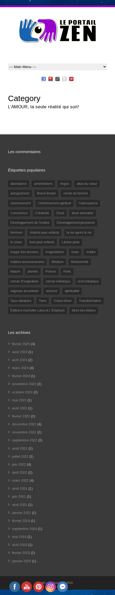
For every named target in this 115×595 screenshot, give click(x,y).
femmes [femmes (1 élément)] (16, 232)
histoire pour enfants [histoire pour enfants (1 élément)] (44, 232)
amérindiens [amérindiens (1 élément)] (43, 184)
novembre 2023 (24, 384)
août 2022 (19, 448)
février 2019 (21, 521)
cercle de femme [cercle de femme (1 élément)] (75, 193)
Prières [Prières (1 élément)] (51, 271)
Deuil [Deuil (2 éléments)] (60, 213)
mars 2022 (20, 480)
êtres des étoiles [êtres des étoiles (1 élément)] (84, 310)
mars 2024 (20, 368)
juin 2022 (19, 464)
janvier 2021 (21, 513)
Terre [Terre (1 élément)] (42, 301)
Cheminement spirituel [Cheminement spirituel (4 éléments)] (54, 203)
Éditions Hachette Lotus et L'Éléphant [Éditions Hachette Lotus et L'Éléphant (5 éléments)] (37, 310)
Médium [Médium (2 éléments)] (58, 262)
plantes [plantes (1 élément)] (33, 271)
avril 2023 (19, 408)
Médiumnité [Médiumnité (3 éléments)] (79, 262)
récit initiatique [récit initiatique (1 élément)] (88, 281)
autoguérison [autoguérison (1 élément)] (20, 193)
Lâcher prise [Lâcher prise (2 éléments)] (71, 242)
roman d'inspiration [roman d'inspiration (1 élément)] (24, 281)
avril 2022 (19, 472)
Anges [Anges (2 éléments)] (64, 184)
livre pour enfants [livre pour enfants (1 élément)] (42, 242)
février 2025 (21, 344)
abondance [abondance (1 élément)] (18, 184)
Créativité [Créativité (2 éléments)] (42, 213)
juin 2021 (19, 496)
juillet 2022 (20, 456)
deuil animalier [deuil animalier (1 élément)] (82, 213)
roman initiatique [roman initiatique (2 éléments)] (58, 281)
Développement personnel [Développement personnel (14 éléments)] (76, 223)
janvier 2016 (21, 561)
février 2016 (21, 553)
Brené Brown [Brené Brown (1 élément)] (46, 193)
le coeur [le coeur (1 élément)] (16, 242)
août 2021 (19, 488)
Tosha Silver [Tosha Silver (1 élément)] (63, 301)
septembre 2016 (24, 529)
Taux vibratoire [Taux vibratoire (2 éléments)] (20, 301)
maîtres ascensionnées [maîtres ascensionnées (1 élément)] (27, 262)
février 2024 (21, 376)
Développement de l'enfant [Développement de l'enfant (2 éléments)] (29, 223)
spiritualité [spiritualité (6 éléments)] (72, 291)
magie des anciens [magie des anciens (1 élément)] (24, 252)
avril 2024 (19, 360)
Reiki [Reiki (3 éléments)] (67, 271)
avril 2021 (19, 505)
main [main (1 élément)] (75, 252)
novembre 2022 (24, 432)
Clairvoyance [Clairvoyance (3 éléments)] (88, 203)
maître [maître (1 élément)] (91, 252)
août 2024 (19, 352)
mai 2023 (19, 400)
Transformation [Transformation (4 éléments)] (90, 301)
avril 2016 (19, 545)
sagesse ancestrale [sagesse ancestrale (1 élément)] (24, 291)
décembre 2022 (24, 424)
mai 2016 (19, 537)
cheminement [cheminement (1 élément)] (20, 203)
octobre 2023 (22, 392)
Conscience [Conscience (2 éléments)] (19, 213)
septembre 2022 (24, 440)
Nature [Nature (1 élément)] (15, 271)
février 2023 (21, 416)
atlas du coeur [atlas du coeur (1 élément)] (87, 184)
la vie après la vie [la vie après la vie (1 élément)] (79, 232)
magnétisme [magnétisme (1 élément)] (55, 252)
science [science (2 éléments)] (51, 291)
